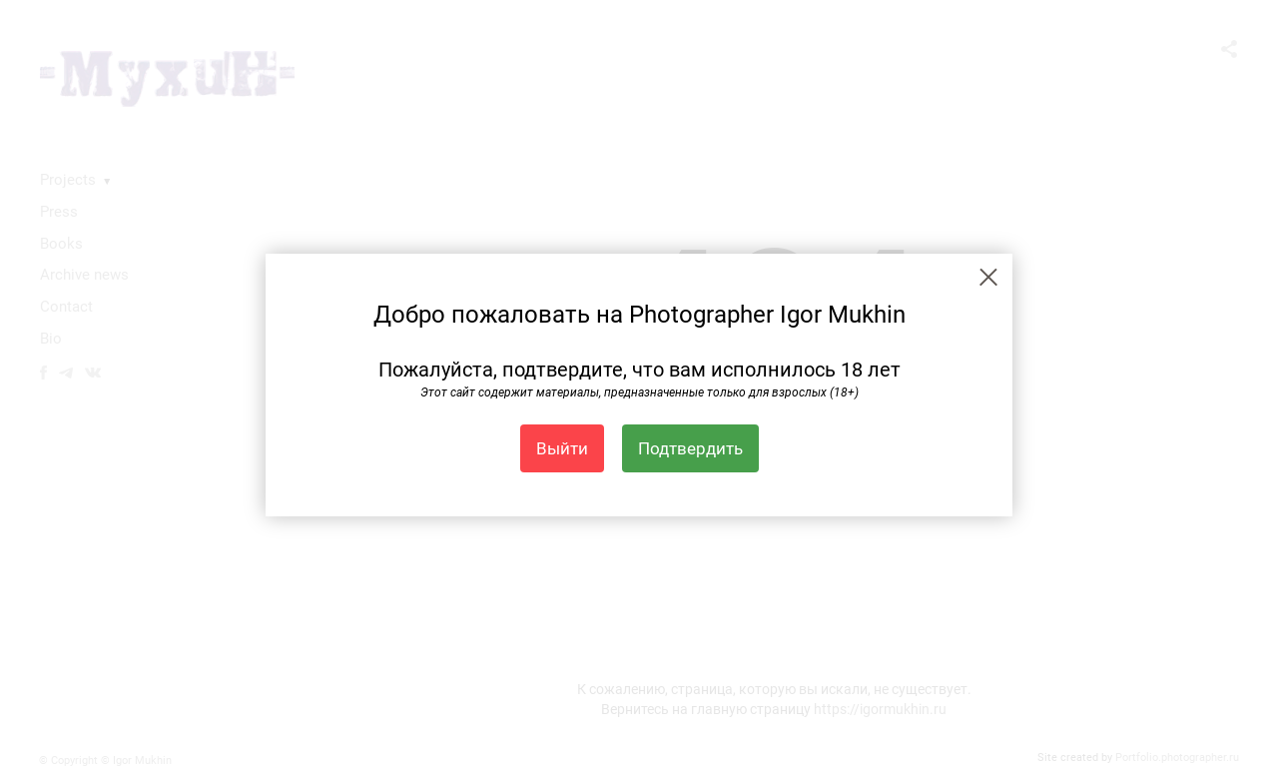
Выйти (562, 448)
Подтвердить (690, 448)
